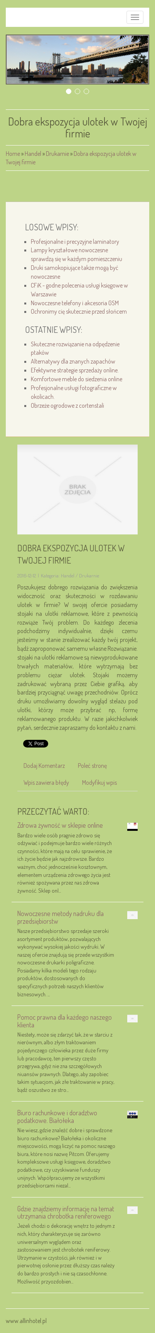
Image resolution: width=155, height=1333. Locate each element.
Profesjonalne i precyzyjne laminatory (75, 241)
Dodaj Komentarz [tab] (44, 765)
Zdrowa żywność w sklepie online (60, 825)
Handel (33, 153)
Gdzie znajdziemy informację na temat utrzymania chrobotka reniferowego (65, 1212)
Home (13, 153)
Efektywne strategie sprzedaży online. (75, 370)
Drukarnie (57, 153)
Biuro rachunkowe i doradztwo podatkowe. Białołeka (57, 1116)
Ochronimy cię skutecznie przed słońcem (79, 311)
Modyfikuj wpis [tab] (99, 782)
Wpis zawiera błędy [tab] (46, 782)
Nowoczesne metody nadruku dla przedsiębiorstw (60, 917)
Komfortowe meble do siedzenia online (76, 379)
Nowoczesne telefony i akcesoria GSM (75, 303)
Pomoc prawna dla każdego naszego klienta (64, 1021)
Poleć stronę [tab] (92, 765)
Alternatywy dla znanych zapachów (73, 361)
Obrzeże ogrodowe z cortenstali (67, 405)
